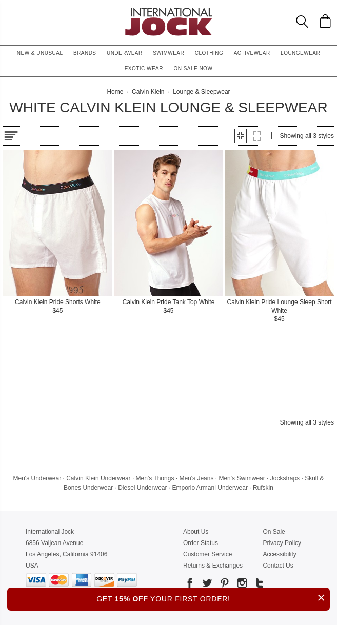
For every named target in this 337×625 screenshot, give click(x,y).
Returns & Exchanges (213, 565)
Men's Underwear (37, 478)
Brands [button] (84, 53)
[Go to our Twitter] (206, 584)
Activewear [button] (252, 53)
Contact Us (278, 565)
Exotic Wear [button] (144, 68)
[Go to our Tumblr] (258, 584)
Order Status (200, 543)
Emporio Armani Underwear (210, 487)
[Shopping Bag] (325, 21)
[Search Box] (302, 21)
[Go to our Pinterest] (223, 584)
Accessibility (279, 554)
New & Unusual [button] (40, 53)
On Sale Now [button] (192, 68)
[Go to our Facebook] (189, 584)
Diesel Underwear (142, 487)
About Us (195, 531)
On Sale (274, 531)
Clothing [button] (209, 53)
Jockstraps (285, 478)
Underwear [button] (125, 53)
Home (115, 91)
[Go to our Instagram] (241, 584)
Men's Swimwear (242, 478)
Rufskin (263, 487)
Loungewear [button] (300, 53)
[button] (240, 136)
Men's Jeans (196, 478)
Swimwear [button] (168, 53)
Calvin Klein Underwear (98, 478)
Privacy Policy (282, 543)
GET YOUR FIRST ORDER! (213, 598)
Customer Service (207, 554)
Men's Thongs (155, 478)
